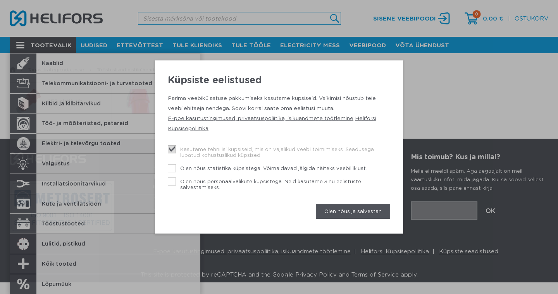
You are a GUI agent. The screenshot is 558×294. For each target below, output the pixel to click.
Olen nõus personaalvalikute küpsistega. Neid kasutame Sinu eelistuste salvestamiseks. (270, 184)
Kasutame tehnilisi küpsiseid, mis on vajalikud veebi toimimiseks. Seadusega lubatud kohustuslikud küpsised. (277, 152)
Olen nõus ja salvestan (353, 211)
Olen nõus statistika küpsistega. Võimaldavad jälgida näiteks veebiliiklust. (273, 168)
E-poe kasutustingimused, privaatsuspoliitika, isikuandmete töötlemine (260, 117)
